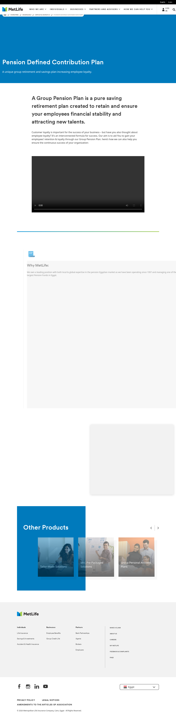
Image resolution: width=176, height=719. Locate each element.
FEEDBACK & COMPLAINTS (119, 652)
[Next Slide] (158, 528)
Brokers (78, 644)
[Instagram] (28, 686)
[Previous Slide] (151, 528)
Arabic (170, 2)
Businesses (27, 15)
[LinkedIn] (36, 686)
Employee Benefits (42, 15)
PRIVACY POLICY (26, 700)
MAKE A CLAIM (115, 628)
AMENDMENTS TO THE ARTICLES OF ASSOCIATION (44, 705)
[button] (38, 9)
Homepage (14, 15)
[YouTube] (45, 686)
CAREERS (113, 640)
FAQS (112, 657)
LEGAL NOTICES (50, 700)
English (162, 2)
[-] (165, 9)
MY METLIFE (114, 646)
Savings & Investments (25, 639)
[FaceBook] (19, 686)
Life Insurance (22, 633)
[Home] (4, 14)
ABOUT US (113, 634)
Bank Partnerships (82, 633)
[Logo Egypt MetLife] (28, 615)
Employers (80, 650)
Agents (78, 639)
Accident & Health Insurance (28, 644)
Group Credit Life (53, 639)
